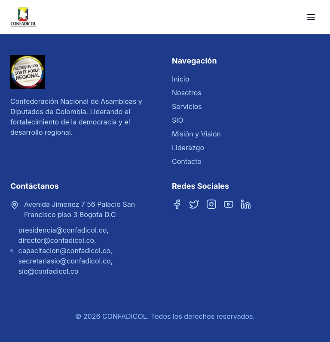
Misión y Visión (196, 134)
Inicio (180, 79)
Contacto (187, 161)
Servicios (187, 106)
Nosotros (187, 92)
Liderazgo (188, 147)
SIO (177, 120)
